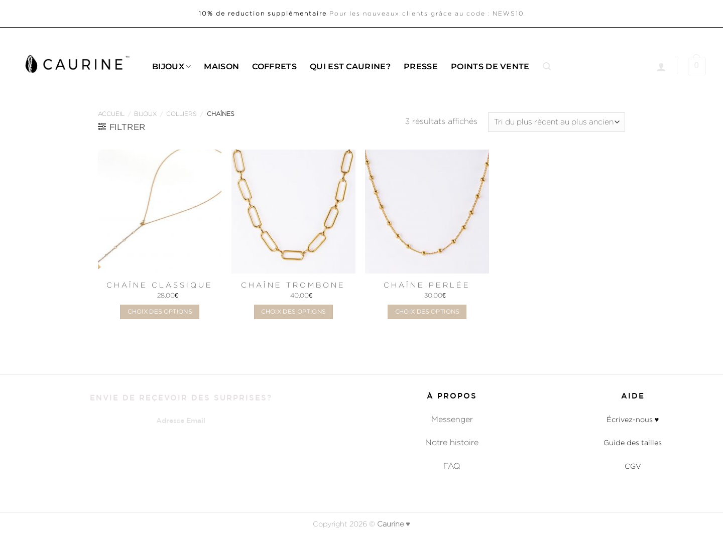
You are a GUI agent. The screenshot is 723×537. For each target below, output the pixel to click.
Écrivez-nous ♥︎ (633, 419)
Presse (421, 66)
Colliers (181, 113)
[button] (547, 66)
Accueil (111, 113)
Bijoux (171, 67)
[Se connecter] (661, 67)
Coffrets (274, 66)
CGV (633, 466)
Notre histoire (451, 442)
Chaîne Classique (159, 285)
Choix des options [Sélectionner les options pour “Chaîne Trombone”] (293, 312)
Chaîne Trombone (293, 285)
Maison (221, 66)
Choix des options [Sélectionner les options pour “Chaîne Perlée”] (427, 312)
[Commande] (556, 122)
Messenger (452, 419)
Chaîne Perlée (427, 285)
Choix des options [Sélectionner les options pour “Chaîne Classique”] (160, 312)
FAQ (451, 466)
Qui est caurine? (350, 66)
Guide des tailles (633, 442)
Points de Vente (490, 66)
